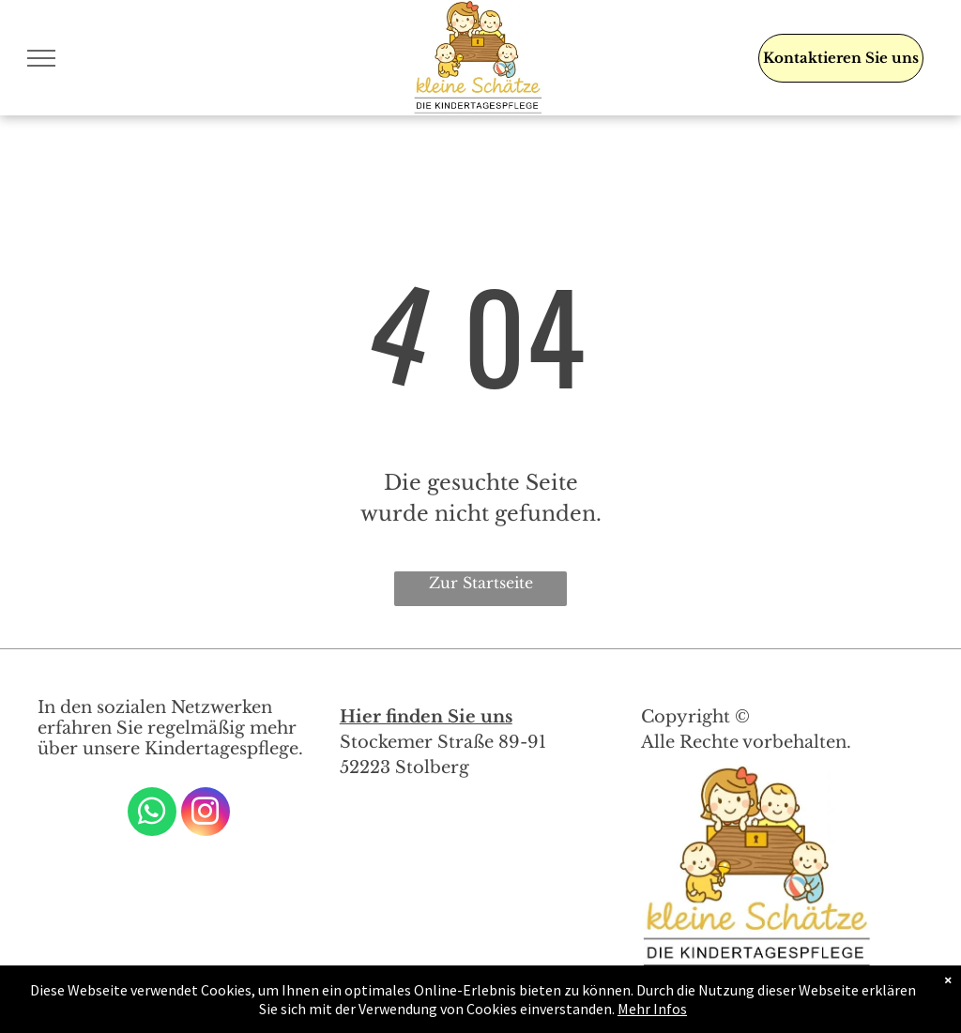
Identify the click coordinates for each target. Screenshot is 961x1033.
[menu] (41, 58)
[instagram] (205, 814)
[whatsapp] (152, 814)
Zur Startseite (481, 582)
